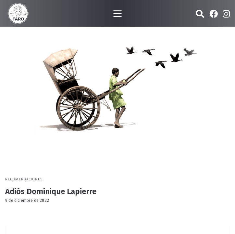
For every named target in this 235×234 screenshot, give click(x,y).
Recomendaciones (24, 179)
